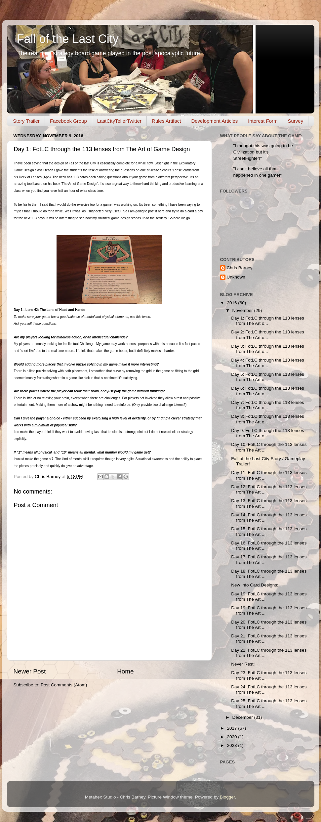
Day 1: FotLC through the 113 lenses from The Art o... (267, 321)
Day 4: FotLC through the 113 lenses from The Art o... (267, 363)
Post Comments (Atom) (64, 684)
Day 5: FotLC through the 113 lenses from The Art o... (267, 377)
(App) (47, 177)
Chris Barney (240, 267)
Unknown (236, 277)
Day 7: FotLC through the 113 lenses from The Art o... (267, 405)
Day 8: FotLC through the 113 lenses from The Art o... (267, 419)
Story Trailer (26, 121)
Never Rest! (243, 664)
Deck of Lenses (30, 177)
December (243, 717)
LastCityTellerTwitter (119, 121)
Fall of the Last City (68, 39)
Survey (295, 121)
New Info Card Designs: (254, 585)
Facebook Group (68, 121)
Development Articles (214, 121)
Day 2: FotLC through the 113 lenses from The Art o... (267, 334)
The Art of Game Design (79, 184)
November (243, 310)
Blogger (227, 797)
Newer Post (30, 671)
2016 (232, 302)
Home (125, 671)
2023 (232, 745)
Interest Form (262, 121)
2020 (232, 736)
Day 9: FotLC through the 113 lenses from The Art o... (267, 433)
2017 (232, 728)
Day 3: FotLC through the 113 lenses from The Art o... (267, 349)
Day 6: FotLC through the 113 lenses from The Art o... (267, 391)
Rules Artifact (166, 121)
